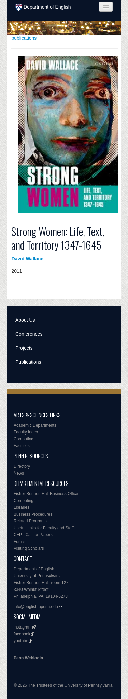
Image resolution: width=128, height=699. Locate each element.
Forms (19, 541)
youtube (21, 640)
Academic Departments (35, 425)
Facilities (22, 445)
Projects (24, 348)
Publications (28, 362)
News (19, 473)
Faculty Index (26, 432)
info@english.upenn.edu (36, 606)
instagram (23, 627)
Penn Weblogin (28, 658)
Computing (23, 439)
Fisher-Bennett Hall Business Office (46, 493)
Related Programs (30, 521)
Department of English (43, 7)
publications (24, 38)
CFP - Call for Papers (33, 534)
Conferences (28, 334)
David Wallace (27, 258)
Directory (22, 466)
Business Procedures (33, 514)
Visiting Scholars (29, 548)
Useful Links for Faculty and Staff (44, 528)
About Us (25, 320)
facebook (22, 634)
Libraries (21, 507)
